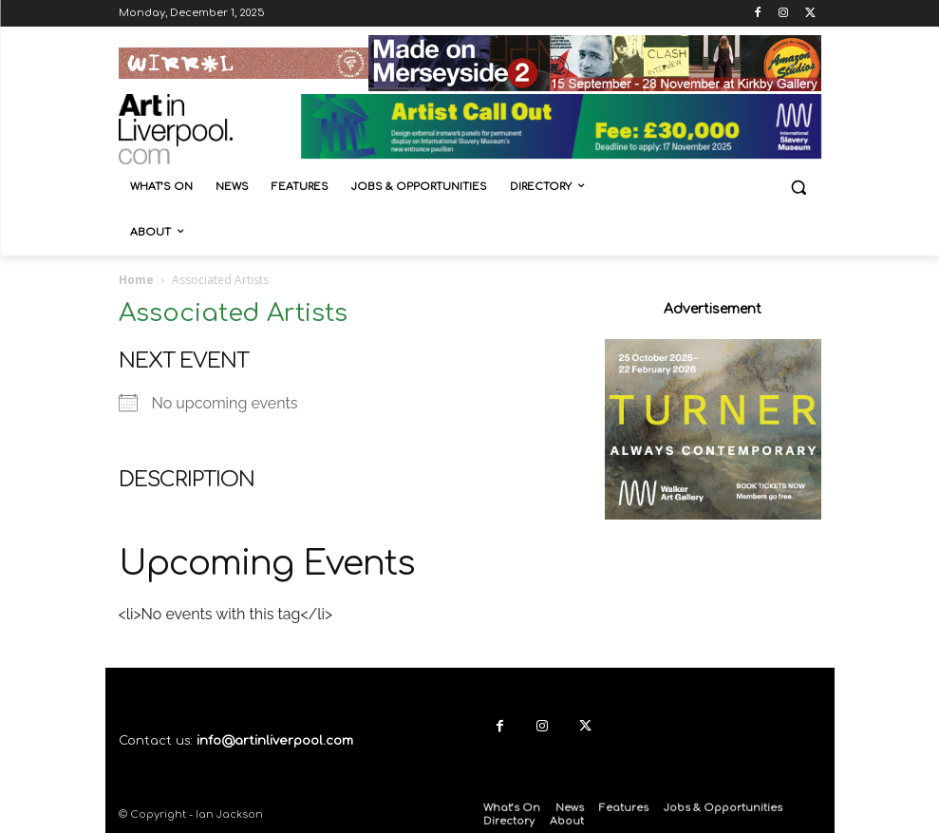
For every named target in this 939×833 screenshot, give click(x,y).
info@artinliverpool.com (275, 741)
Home (136, 280)
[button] (799, 187)
